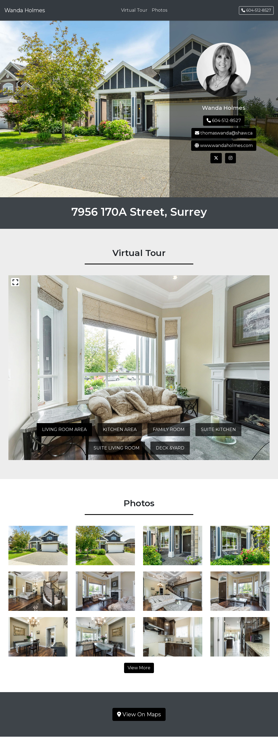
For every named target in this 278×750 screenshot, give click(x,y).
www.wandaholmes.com (224, 145)
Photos (159, 10)
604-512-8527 (256, 10)
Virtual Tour (134, 10)
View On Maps (139, 714)
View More (139, 667)
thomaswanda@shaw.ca (223, 133)
